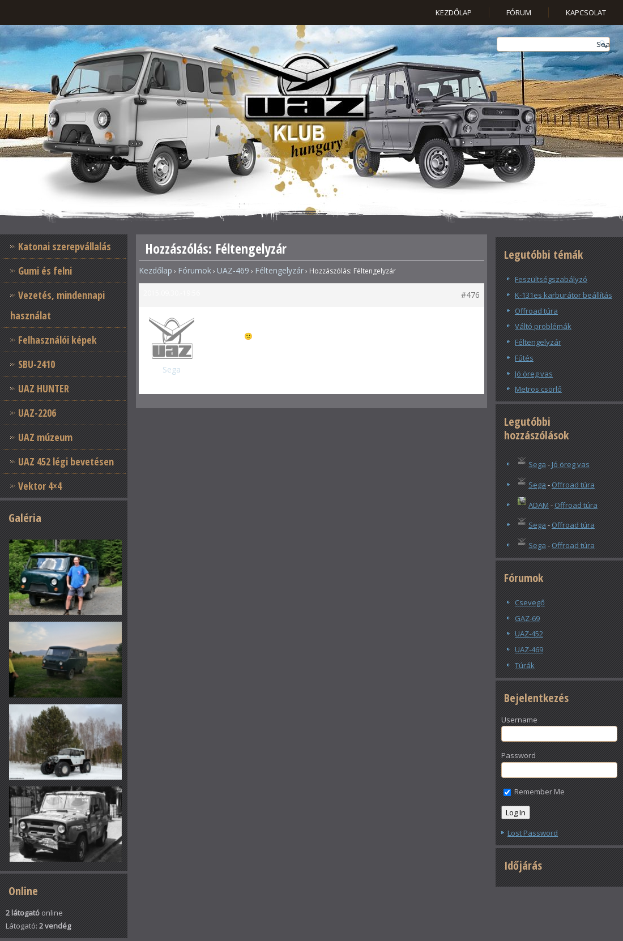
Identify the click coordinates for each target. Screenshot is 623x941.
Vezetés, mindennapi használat (57, 305)
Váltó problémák (543, 326)
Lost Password (532, 833)
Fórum (518, 12)
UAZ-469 (233, 270)
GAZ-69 (527, 618)
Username (519, 720)
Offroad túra (536, 311)
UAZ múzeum (45, 437)
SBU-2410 (36, 364)
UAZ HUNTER (43, 388)
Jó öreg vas (534, 374)
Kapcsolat (586, 12)
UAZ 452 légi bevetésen (66, 461)
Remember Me (534, 791)
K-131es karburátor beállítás (563, 295)
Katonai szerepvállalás (64, 246)
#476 (470, 294)
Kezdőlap (454, 12)
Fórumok (194, 270)
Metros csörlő (538, 389)
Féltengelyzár (279, 270)
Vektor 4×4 (40, 486)
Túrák (525, 665)
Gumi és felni (45, 270)
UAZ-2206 (37, 413)
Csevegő (530, 602)
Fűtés (524, 358)
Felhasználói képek (57, 340)
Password (518, 755)
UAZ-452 (529, 633)
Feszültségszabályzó (551, 279)
